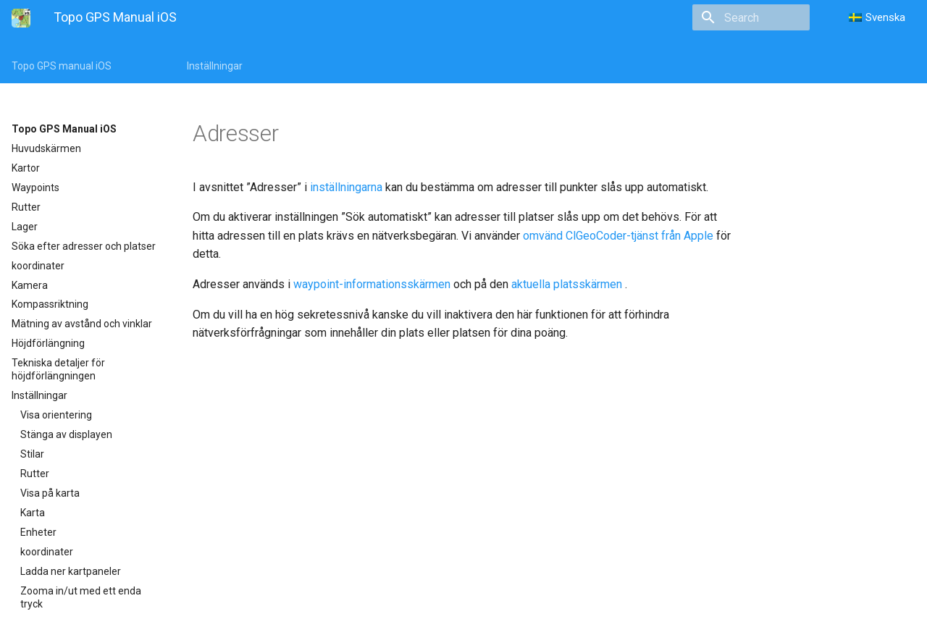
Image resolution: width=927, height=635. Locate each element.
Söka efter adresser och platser (84, 246)
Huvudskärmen (46, 148)
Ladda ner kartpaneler (70, 571)
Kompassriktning (50, 304)
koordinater (38, 266)
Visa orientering (56, 415)
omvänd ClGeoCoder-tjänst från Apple (618, 236)
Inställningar (215, 66)
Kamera (30, 285)
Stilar (32, 454)
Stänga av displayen (66, 434)
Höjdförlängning (48, 343)
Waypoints (35, 187)
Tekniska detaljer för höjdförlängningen (58, 369)
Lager (25, 226)
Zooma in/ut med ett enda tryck (80, 597)
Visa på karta (50, 493)
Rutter (26, 207)
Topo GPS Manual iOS (64, 129)
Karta (32, 512)
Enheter (38, 532)
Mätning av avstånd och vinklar (82, 323)
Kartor (26, 168)
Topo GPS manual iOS (62, 66)
